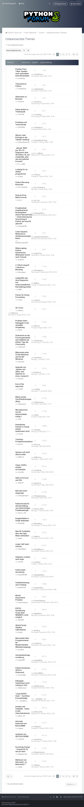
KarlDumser (22, 688)
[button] (53, 54)
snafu (20, 300)
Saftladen (21, 127)
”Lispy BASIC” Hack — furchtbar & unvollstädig (22, 696)
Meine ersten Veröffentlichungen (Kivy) (23, 399)
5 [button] (69, 54)
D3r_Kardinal (22, 187)
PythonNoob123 (24, 142)
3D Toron (19, 308)
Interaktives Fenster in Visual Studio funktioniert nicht (22, 427)
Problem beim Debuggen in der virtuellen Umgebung (22, 324)
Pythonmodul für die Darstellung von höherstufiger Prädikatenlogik (22, 506)
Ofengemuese (23, 495)
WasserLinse (22, 754)
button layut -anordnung (20, 571)
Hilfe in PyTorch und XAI (21, 479)
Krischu (20, 379)
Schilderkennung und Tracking (22, 583)
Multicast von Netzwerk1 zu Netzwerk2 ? (21, 762)
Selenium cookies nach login (22, 558)
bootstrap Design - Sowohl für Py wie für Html (22, 749)
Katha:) (20, 310)
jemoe (20, 444)
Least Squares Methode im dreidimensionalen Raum (23, 235)
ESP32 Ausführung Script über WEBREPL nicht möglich (21, 612)
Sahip (20, 767)
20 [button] (73, 54)
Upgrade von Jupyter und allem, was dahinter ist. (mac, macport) (21, 371)
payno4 (20, 483)
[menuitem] (21, 3)
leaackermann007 (21, 243)
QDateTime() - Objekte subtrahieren (21, 627)
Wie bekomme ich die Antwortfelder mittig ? (21, 413)
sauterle (21, 739)
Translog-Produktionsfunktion (24, 440)
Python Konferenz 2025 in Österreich (22, 670)
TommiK (21, 114)
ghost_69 (21, 716)
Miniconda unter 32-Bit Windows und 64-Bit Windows (22, 355)
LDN (19, 419)
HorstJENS (22, 675)
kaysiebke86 (22, 574)
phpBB (12, 803)
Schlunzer (21, 347)
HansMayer (22, 549)
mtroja (20, 434)
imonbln (21, 472)
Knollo (20, 632)
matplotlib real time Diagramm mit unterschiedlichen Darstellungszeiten (23, 282)
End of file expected (19, 385)
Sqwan (20, 728)
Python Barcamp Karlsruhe (22, 183)
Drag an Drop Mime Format (21, 196)
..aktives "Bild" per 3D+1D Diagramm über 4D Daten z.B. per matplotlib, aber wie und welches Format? (22, 154)
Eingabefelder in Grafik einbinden (22, 519)
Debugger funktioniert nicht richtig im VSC (22, 683)
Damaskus (22, 272)
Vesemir (21, 101)
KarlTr (20, 330)
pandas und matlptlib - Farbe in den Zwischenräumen (22, 709)
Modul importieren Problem (20, 597)
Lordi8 (20, 389)
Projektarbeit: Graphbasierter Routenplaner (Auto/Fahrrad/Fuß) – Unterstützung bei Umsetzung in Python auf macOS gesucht (23, 216)
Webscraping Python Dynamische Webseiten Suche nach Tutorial (22, 252)
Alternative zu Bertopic (21, 97)
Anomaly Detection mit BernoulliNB (21, 723)
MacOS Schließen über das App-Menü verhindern (22, 533)
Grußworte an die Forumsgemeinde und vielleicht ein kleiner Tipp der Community (22, 339)
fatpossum (22, 404)
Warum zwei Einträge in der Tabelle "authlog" (22, 137)
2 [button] (60, 54)
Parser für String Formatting (22, 296)
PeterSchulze (23, 602)
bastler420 (22, 587)
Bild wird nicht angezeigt (21, 492)
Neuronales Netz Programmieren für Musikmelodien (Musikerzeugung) (23, 642)
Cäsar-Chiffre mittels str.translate (21, 467)
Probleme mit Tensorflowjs (21, 123)
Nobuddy (21, 523)
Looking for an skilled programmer (21, 171)
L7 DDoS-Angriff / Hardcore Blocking (22, 267)
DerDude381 (22, 226)
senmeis (21, 362)
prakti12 (21, 260)
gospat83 (21, 660)
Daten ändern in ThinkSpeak (21, 110)
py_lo (20, 200)
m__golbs (21, 164)
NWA (20, 289)
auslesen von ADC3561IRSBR (22, 735)
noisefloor (21, 78)
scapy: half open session (22, 545)
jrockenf (21, 650)
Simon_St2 (22, 513)
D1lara (20, 176)
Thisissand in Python (20, 85)
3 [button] (63, 54)
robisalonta (22, 88)
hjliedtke (21, 620)
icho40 (20, 562)
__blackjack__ (23, 701)
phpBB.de (25, 804)
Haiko (20, 538)
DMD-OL (21, 457)
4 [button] (66, 54)
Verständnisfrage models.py (22, 656)
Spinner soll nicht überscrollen (22, 453)
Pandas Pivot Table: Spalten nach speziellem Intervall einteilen (22, 72)
